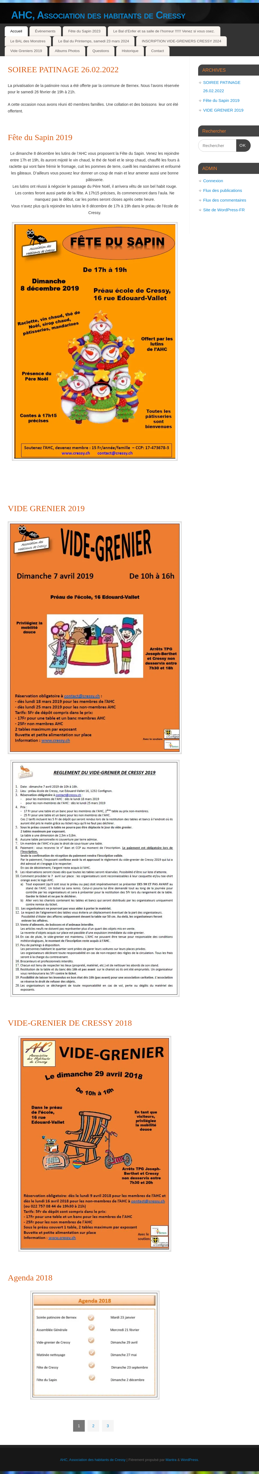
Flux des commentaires (224, 200)
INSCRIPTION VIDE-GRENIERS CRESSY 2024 (181, 41)
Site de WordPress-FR (224, 209)
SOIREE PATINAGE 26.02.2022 (63, 69)
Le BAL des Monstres (28, 41)
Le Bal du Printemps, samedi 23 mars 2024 (93, 41)
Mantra (171, 1460)
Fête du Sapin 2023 (84, 31)
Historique (130, 51)
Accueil (16, 31)
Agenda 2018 (30, 1277)
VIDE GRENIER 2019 (46, 508)
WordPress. (190, 1460)
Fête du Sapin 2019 (40, 137)
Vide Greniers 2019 (26, 51)
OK (241, 145)
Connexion (213, 180)
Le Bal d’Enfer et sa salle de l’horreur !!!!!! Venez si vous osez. (164, 31)
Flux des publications (222, 190)
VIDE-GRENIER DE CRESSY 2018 (70, 1022)
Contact (157, 51)
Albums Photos (67, 51)
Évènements (45, 31)
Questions (100, 51)
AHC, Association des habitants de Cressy (98, 15)
